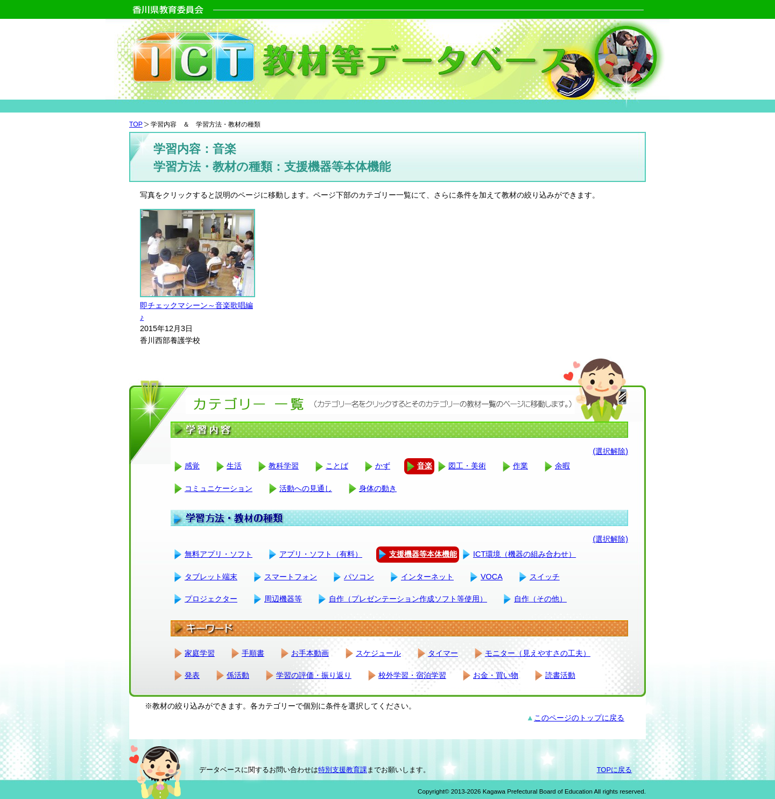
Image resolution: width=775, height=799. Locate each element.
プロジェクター (211, 598)
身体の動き (378, 488)
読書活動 (560, 675)
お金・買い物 (495, 675)
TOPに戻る (614, 770)
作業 (520, 465)
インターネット (427, 576)
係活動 (238, 675)
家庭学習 (200, 653)
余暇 (562, 465)
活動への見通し (305, 488)
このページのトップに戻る (579, 717)
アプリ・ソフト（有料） (320, 554)
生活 (234, 465)
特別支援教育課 (342, 770)
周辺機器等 (283, 598)
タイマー (443, 653)
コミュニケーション (218, 488)
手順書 (253, 653)
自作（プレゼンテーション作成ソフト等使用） (408, 598)
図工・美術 (467, 465)
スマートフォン (290, 576)
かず (382, 465)
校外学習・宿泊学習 (412, 675)
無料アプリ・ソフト (218, 554)
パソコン (359, 576)
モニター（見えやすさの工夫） (537, 653)
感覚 (192, 465)
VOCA (492, 576)
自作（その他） (540, 598)
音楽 (424, 465)
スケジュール (378, 653)
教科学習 (284, 465)
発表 (192, 675)
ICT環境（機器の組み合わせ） (524, 554)
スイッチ (545, 576)
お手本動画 (310, 653)
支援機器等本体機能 (423, 554)
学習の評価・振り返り (313, 675)
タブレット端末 (211, 576)
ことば (337, 465)
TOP (136, 124)
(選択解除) (610, 451)
